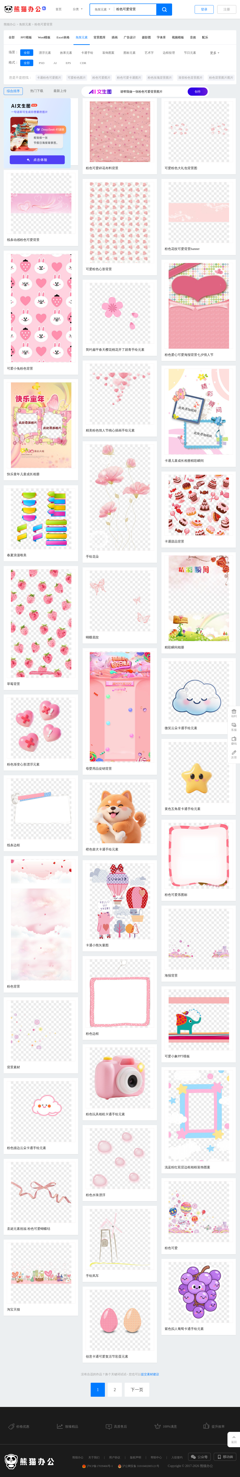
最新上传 (60, 91)
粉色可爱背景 (43, 24)
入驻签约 (177, 1457)
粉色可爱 (171, 1248)
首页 (59, 9)
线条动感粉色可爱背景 (23, 240)
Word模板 (44, 37)
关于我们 (94, 1457)
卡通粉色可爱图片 (49, 77)
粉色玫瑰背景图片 (160, 77)
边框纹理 (169, 52)
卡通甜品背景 (174, 541)
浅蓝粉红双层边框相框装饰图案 (187, 1167)
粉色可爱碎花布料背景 (102, 168)
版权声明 (135, 1457)
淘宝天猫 (13, 1309)
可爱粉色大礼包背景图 (181, 168)
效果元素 (66, 52)
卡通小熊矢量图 (97, 945)
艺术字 (149, 52)
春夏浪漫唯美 (17, 555)
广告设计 (130, 37)
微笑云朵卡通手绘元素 (181, 728)
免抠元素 (25, 24)
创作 (198, 91)
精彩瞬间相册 (174, 647)
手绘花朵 (92, 556)
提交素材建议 (150, 1374)
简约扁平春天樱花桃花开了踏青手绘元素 (115, 349)
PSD (41, 63)
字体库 (161, 37)
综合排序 (13, 91)
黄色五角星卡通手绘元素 (182, 809)
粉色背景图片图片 (221, 77)
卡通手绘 (87, 52)
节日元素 (190, 52)
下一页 (137, 1389)
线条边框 (13, 845)
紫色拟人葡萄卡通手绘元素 (184, 1329)
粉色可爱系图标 (176, 895)
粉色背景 (13, 986)
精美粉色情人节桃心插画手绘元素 (110, 430)
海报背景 (171, 975)
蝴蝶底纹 (92, 637)
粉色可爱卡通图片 (129, 77)
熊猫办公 (10, 24)
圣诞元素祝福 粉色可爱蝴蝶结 (28, 1229)
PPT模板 (26, 37)
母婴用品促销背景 (99, 768)
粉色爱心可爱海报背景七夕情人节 (189, 355)
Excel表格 (63, 37)
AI (55, 63)
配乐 (205, 37)
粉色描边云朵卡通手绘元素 (26, 1148)
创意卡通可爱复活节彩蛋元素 (107, 1356)
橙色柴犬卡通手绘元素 (102, 849)
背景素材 (13, 1067)
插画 (115, 37)
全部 (12, 37)
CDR (83, 63)
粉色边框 (92, 1033)
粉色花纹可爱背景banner (182, 249)
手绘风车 (92, 1276)
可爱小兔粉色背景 (20, 368)
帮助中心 (156, 1457)
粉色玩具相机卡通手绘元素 (105, 1114)
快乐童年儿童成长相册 (23, 474)
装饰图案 (108, 52)
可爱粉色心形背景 (99, 269)
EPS (68, 63)
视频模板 (178, 37)
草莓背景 (13, 684)
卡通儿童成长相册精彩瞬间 (184, 460)
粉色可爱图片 (101, 77)
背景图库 (99, 37)
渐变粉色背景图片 (190, 77)
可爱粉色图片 (77, 77)
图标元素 (129, 52)
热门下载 (36, 91)
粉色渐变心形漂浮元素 (23, 764)
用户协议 (114, 1457)
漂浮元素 (45, 52)
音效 (193, 37)
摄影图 (146, 37)
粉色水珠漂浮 (95, 1195)
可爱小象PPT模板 (177, 1056)
